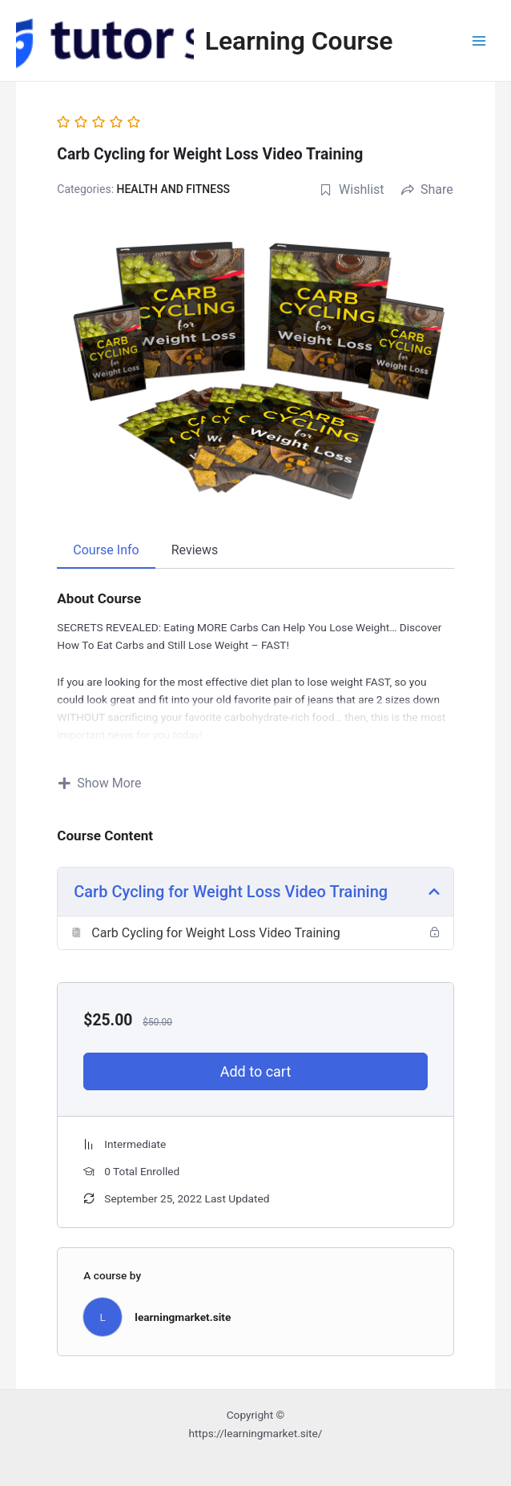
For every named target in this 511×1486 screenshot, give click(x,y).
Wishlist (352, 189)
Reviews (195, 550)
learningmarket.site (183, 1317)
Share (427, 189)
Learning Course (299, 41)
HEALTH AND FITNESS (174, 189)
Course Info (106, 550)
